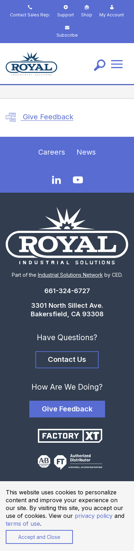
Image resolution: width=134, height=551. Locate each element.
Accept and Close (39, 537)
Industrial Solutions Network (70, 275)
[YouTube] (78, 180)
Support (65, 11)
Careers (51, 152)
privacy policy (94, 515)
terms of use (23, 523)
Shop (86, 11)
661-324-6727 (67, 291)
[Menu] (116, 63)
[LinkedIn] (56, 179)
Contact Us (67, 359)
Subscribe (67, 31)
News (86, 152)
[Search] (99, 65)
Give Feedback (39, 118)
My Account (111, 11)
